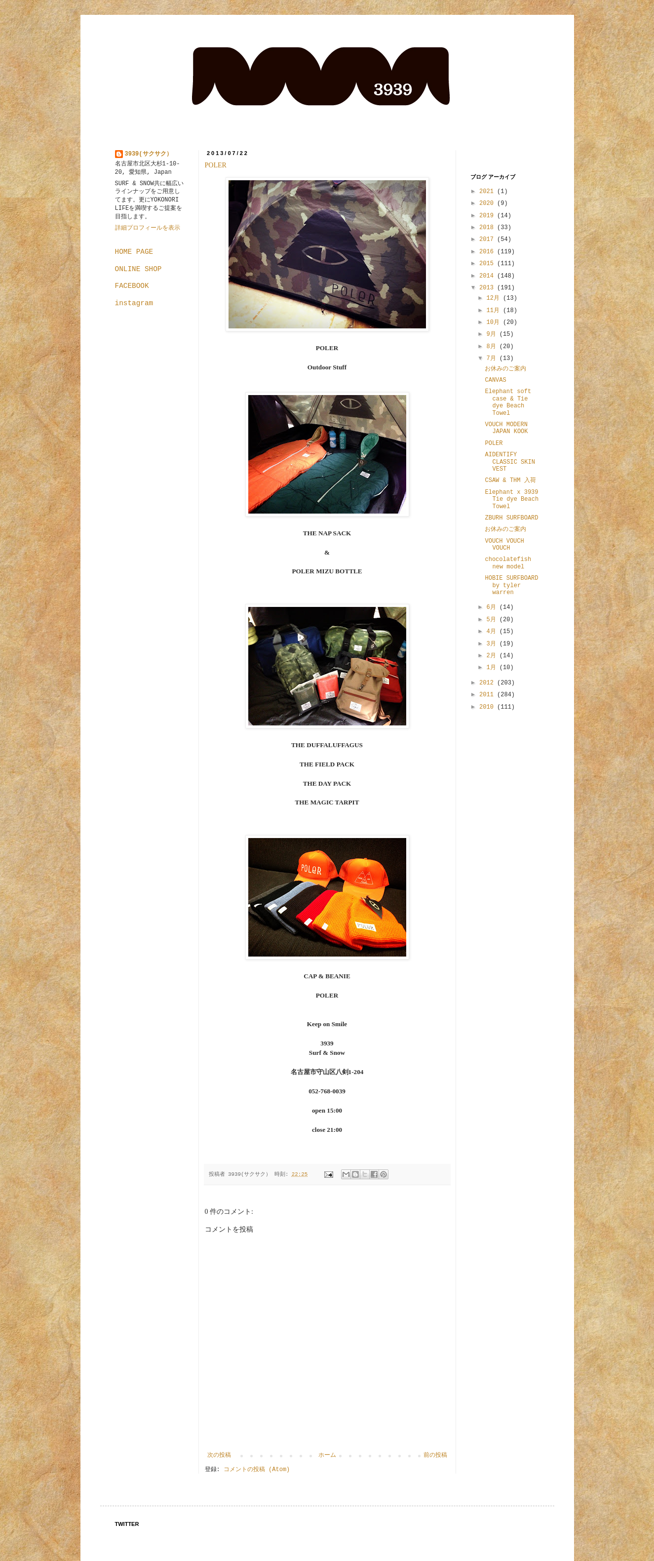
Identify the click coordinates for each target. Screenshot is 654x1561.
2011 (488, 694)
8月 (492, 346)
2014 (488, 276)
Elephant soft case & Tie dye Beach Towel (508, 402)
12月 (494, 298)
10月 (494, 322)
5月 (492, 619)
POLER (216, 165)
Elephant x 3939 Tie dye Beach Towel (512, 499)
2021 (488, 191)
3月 (492, 643)
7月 (492, 358)
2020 (488, 203)
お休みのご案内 (505, 368)
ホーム (327, 1455)
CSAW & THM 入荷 (510, 480)
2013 (488, 287)
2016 (488, 251)
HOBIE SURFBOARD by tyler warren (511, 585)
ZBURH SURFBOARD (511, 518)
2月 (492, 655)
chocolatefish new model (508, 563)
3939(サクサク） (148, 154)
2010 (488, 707)
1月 (492, 667)
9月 (492, 334)
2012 (488, 683)
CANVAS (495, 380)
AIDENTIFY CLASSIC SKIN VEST (510, 462)
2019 (488, 215)
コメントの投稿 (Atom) (257, 1469)
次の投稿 (219, 1455)
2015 (488, 263)
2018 (488, 227)
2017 (488, 239)
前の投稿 (435, 1455)
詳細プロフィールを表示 (147, 228)
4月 (492, 631)
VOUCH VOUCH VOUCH (504, 545)
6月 (492, 607)
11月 (494, 310)
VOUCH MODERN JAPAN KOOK (506, 428)
